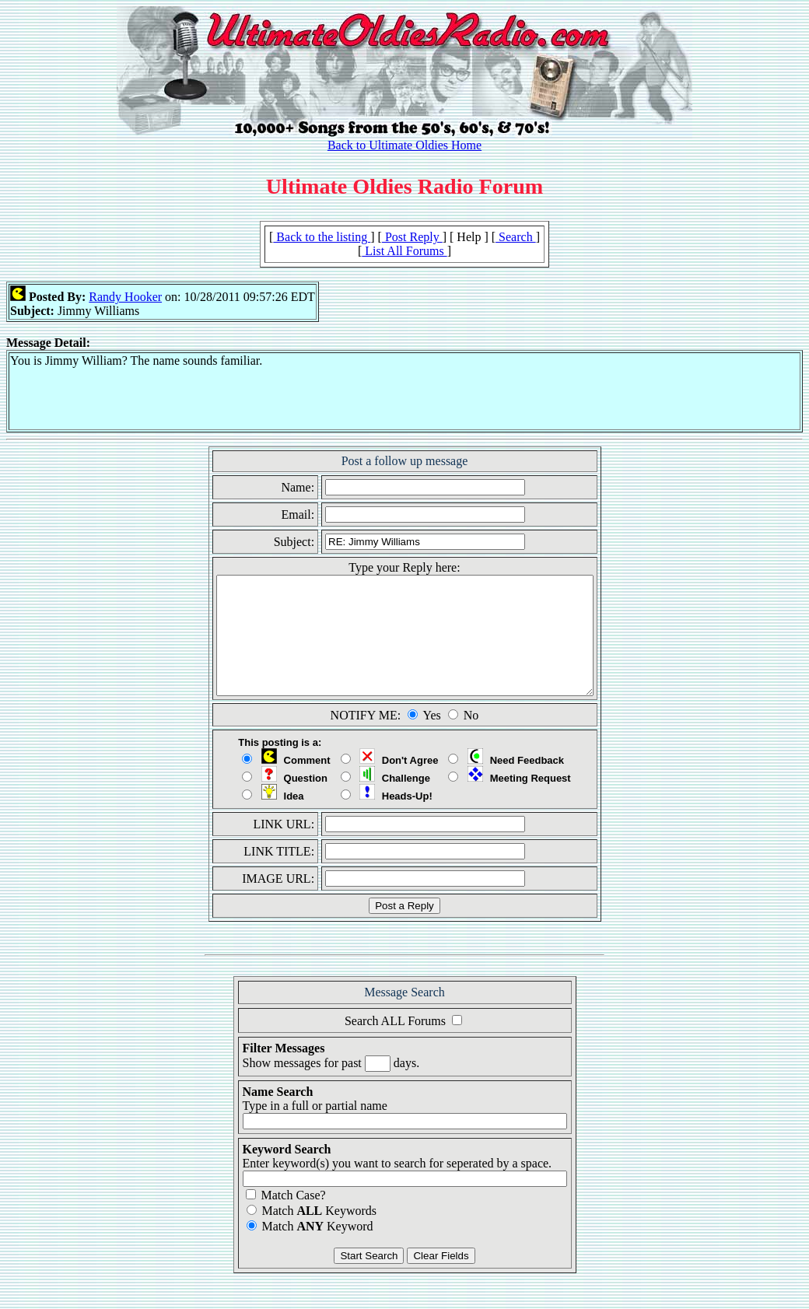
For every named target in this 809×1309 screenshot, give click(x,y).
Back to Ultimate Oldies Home (404, 145)
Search (516, 236)
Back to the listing (321, 236)
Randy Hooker (125, 296)
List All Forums (404, 250)
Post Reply (412, 236)
